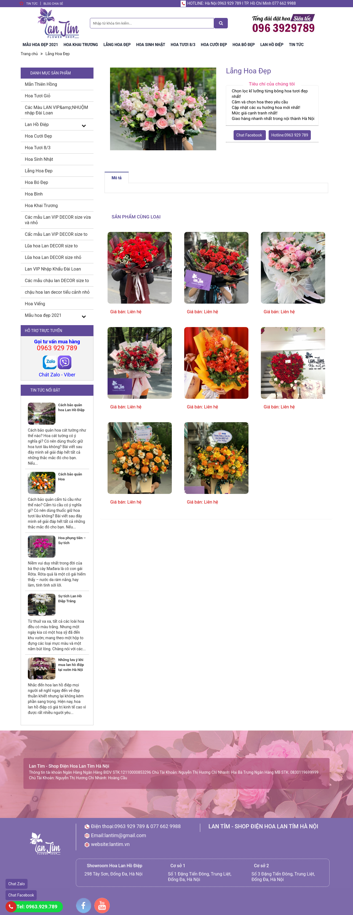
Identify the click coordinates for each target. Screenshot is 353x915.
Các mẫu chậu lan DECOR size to (57, 280)
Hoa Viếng (35, 303)
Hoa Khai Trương (41, 205)
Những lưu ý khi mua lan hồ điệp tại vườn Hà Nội (71, 665)
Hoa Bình (34, 194)
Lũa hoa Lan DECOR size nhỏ (53, 257)
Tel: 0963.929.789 (37, 906)
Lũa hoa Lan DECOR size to (51, 245)
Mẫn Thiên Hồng (41, 84)
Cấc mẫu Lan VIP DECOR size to (56, 234)
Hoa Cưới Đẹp (38, 136)
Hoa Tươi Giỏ (37, 95)
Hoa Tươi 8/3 (37, 147)
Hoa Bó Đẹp (36, 182)
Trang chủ (29, 54)
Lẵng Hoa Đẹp (58, 54)
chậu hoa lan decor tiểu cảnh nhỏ (57, 292)
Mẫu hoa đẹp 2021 (43, 315)
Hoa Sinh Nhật (39, 159)
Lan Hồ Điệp (37, 124)
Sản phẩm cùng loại (136, 217)
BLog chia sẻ (53, 4)
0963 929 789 (57, 348)
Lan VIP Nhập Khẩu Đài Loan (53, 269)
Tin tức (32, 4)
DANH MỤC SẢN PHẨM (50, 73)
